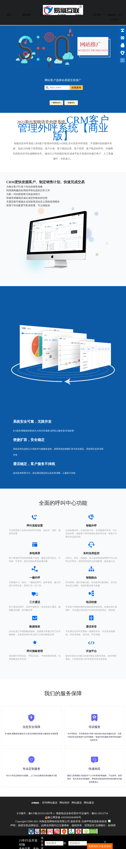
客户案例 (62, 15)
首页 (9, 15)
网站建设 (77, 802)
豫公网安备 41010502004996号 (63, 817)
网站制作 (64, 802)
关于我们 (97, 15)
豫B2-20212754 (100, 813)
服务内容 (26, 15)
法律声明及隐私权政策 (94, 821)
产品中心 (44, 15)
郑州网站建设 (49, 802)
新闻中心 (79, 15)
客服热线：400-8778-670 (114, 17)
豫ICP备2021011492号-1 (41, 813)
